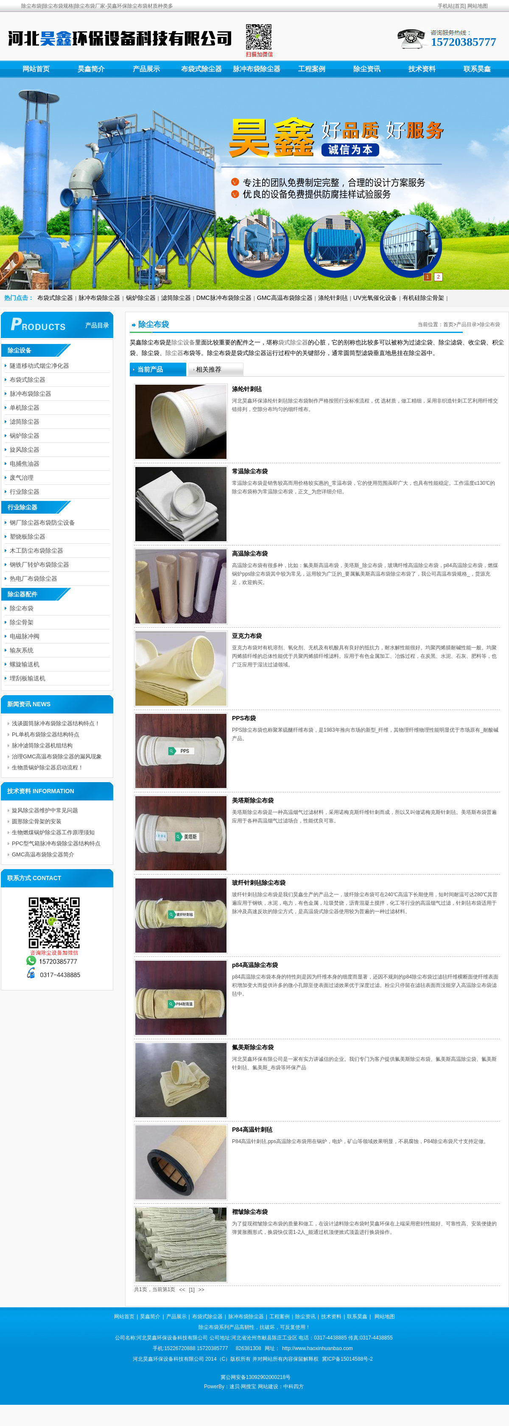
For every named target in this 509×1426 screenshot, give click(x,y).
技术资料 (422, 69)
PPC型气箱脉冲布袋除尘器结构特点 (56, 843)
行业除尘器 (24, 491)
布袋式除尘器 (201, 69)
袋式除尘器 (293, 342)
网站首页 (36, 69)
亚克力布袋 (247, 635)
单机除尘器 (24, 407)
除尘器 (174, 353)
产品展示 (146, 69)
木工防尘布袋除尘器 (36, 550)
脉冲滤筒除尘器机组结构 (42, 745)
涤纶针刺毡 (333, 297)
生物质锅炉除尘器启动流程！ (48, 767)
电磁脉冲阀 (24, 636)
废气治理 (22, 477)
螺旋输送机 (24, 664)
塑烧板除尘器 (27, 536)
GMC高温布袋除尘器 (285, 297)
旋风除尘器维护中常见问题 (45, 810)
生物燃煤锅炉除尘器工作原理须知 (53, 832)
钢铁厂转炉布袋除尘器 (39, 564)
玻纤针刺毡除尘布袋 (258, 882)
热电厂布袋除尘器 (33, 578)
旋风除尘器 (24, 449)
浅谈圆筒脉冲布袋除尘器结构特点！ (56, 723)
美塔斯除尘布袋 (253, 800)
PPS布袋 (244, 718)
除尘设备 (183, 342)
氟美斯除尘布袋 (253, 1047)
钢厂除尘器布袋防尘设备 (42, 522)
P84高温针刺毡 (252, 1129)
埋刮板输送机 (27, 678)
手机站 (445, 6)
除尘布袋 (490, 324)
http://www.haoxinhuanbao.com (317, 1348)
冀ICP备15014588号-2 (347, 1359)
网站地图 (477, 6)
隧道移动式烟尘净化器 (39, 365)
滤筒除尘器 (176, 297)
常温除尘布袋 (250, 471)
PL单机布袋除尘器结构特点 (45, 734)
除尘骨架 (22, 622)
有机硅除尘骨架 (423, 297)
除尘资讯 (366, 69)
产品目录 (466, 324)
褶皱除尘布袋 (250, 1211)
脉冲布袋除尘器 (256, 69)
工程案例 (311, 69)
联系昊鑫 (477, 69)
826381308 (248, 1348)
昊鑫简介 (91, 69)
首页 (460, 6)
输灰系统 (22, 650)
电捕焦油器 (24, 463)
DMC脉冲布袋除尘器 (224, 297)
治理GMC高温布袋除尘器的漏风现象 (57, 756)
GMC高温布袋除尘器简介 (43, 854)
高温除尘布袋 (250, 553)
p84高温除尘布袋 (255, 965)
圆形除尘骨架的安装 (37, 821)
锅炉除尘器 (141, 297)
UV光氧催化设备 (375, 297)
